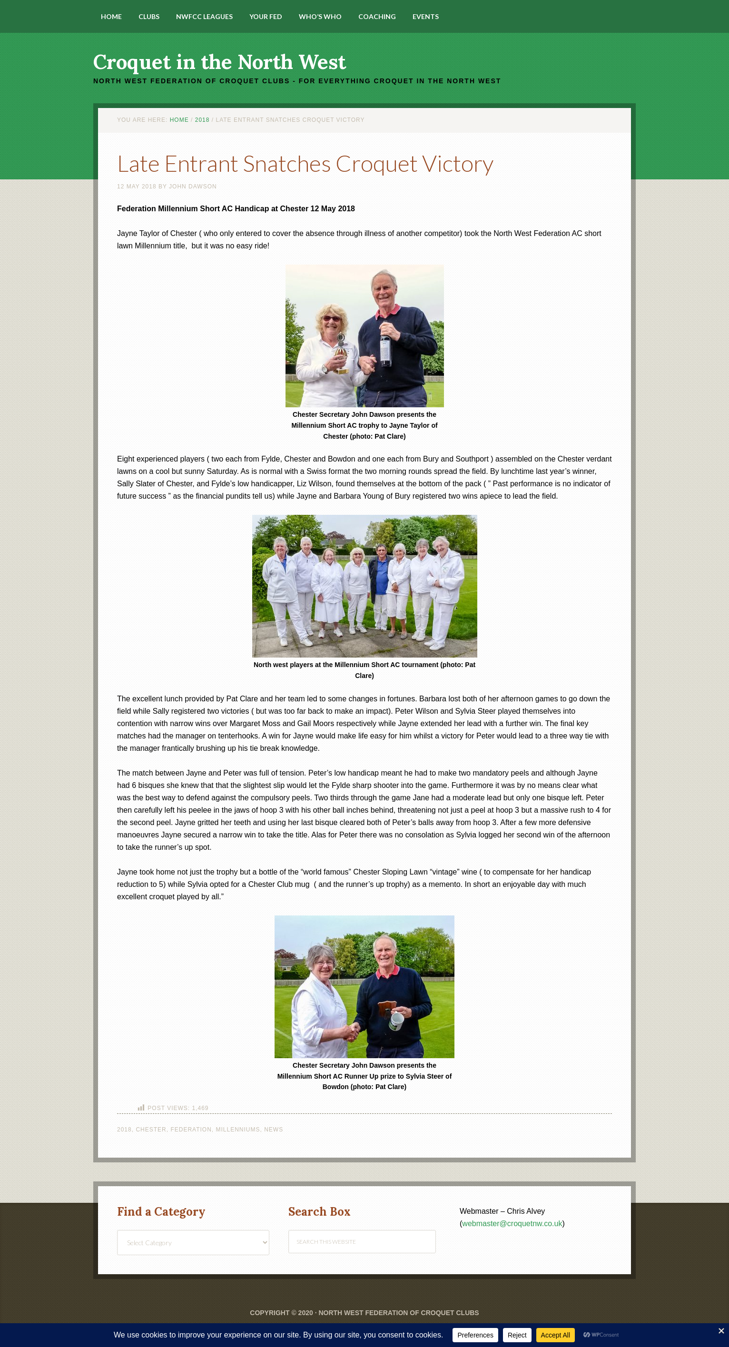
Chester (151, 1129)
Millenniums (238, 1129)
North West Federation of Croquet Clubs (398, 1313)
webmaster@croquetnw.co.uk (512, 1223)
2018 (124, 1129)
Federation (190, 1129)
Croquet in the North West (219, 62)
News (273, 1129)
